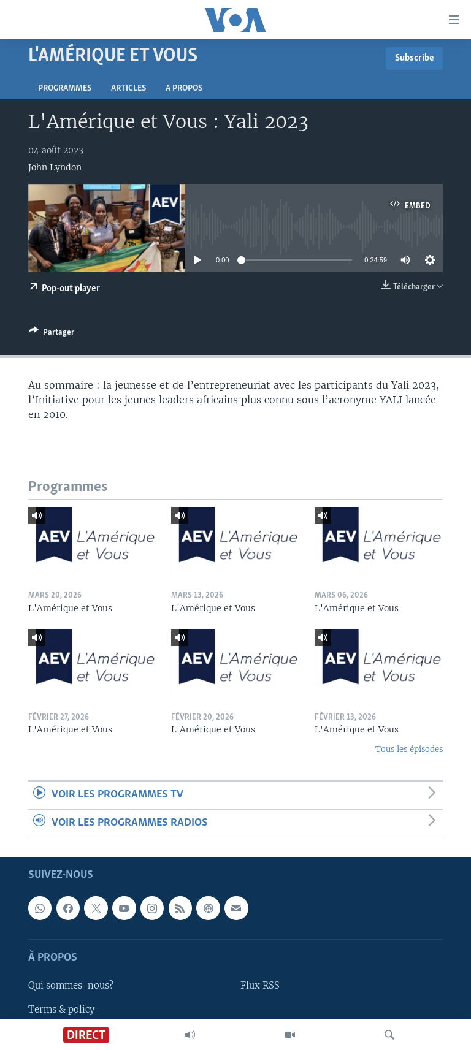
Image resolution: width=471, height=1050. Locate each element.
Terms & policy (61, 1008)
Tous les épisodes (409, 749)
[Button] (51, 334)
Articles (128, 88)
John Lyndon (55, 167)
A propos (184, 88)
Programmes (64, 88)
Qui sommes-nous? (70, 985)
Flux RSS (260, 985)
